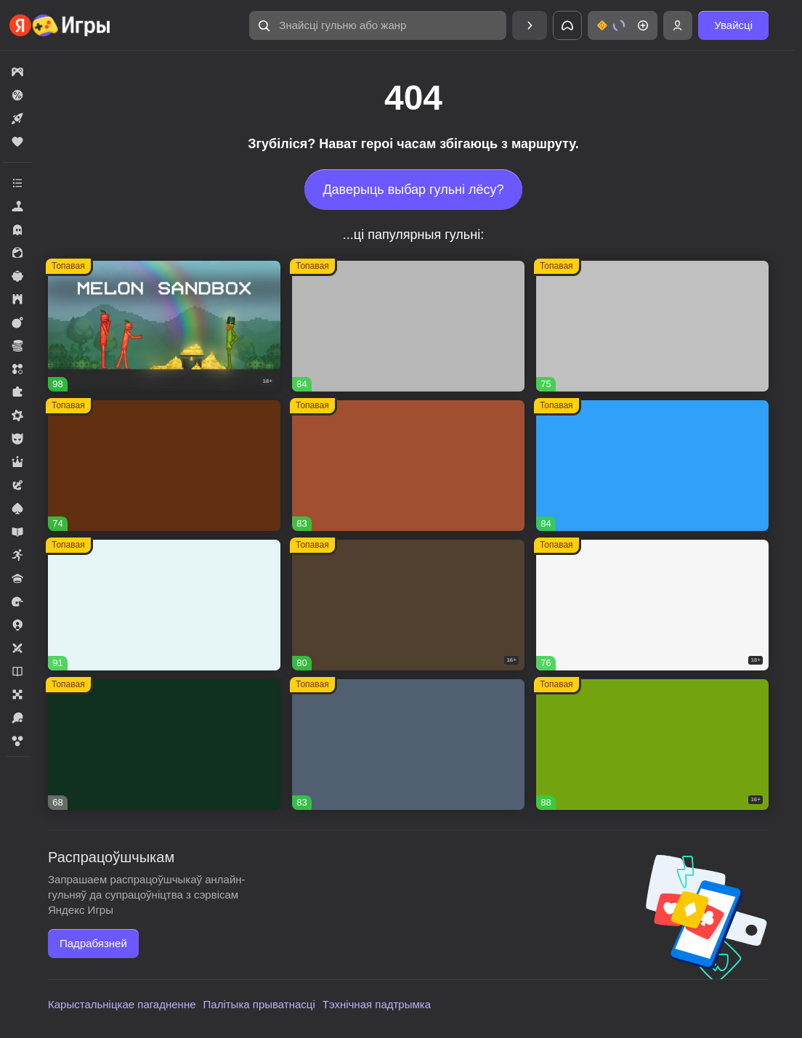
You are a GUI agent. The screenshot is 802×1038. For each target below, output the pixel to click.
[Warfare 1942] (652, 605)
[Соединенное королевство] (652, 465)
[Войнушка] (652, 326)
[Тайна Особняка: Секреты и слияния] (164, 605)
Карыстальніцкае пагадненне (122, 1004)
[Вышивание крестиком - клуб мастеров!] (408, 326)
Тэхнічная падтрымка (377, 1004)
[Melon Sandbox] (164, 326)
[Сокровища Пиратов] (652, 744)
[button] (377, 25)
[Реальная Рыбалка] (164, 744)
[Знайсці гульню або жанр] (378, 25)
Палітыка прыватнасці (259, 1004)
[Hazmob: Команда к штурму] (408, 605)
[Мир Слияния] (408, 744)
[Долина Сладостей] (408, 465)
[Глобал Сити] (164, 465)
